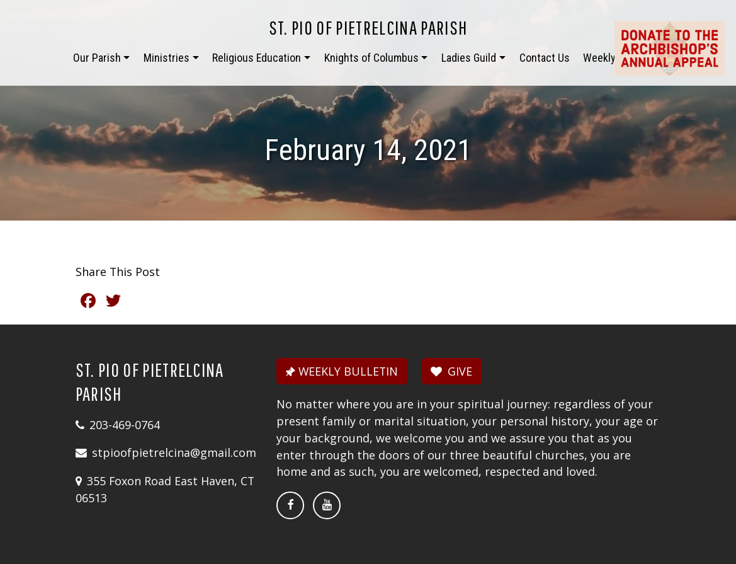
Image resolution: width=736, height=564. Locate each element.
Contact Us (544, 57)
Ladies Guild (468, 57)
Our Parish (97, 57)
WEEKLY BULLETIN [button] (340, 371)
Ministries (167, 57)
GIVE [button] (451, 371)
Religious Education (256, 57)
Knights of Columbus (371, 57)
